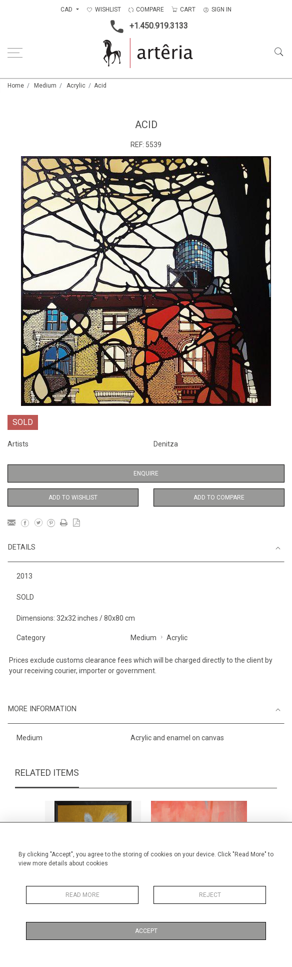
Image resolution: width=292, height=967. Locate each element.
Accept (146, 930)
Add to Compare (219, 497)
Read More (83, 894)
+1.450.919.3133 (146, 26)
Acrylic (76, 85)
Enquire (146, 473)
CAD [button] (67, 9)
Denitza (166, 444)
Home (16, 85)
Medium (45, 85)
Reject (210, 894)
